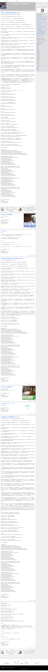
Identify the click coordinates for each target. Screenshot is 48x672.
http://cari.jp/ (6, 6)
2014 (37, 56)
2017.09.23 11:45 (30, 205)
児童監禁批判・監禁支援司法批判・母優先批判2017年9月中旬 (12, 258)
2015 (37, 55)
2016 (37, 54)
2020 (37, 50)
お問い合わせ (26, 663)
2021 (37, 49)
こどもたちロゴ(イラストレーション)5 (8, 403)
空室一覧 (38, 66)
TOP (37, 67)
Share (33, 9)
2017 (37, 53)
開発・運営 (36, 663)
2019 (37, 51)
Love (30, 9)
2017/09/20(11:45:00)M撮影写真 (6, 214)
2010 (37, 60)
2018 (37, 52)
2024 (37, 47)
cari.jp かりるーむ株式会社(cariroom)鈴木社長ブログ (18, 3)
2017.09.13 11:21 (30, 400)
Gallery (26, 9)
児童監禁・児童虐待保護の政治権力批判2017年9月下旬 (10, 12)
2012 (37, 58)
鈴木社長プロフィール (40, 65)
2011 (37, 59)
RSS (38, 70)
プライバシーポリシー (17, 663)
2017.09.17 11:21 (30, 255)
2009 (37, 61)
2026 (37, 45)
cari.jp (6, 5)
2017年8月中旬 (3, 603)
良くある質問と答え (6, 663)
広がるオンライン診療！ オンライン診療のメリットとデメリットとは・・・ (42, 36)
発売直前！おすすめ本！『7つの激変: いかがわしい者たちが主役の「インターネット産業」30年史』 (42, 26)
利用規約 (22, 663)
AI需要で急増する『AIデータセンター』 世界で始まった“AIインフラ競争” (41, 23)
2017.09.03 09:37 (30, 600)
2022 (37, 48)
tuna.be (24, 660)
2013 (37, 57)
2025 (37, 46)
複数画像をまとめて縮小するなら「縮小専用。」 (7, 667)
